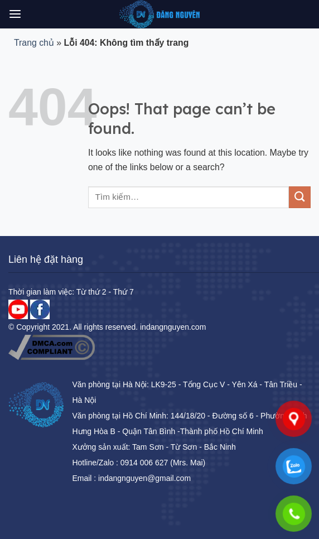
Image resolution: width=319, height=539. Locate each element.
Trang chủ (34, 42)
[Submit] (300, 197)
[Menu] (15, 14)
